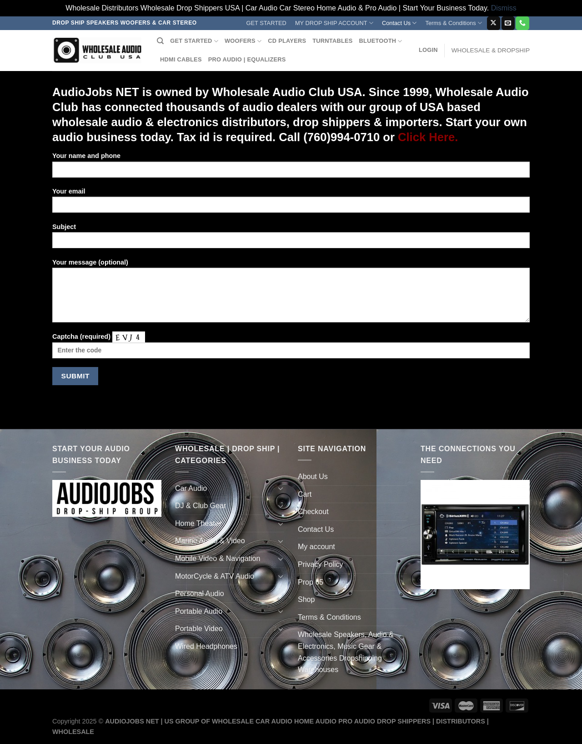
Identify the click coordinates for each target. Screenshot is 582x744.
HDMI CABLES (181, 59)
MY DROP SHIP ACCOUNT (334, 23)
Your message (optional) (291, 294)
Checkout (313, 511)
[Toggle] (280, 488)
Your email (291, 203)
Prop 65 (310, 582)
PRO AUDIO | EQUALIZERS (247, 59)
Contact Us (399, 23)
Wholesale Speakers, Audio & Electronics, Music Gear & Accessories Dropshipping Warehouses (346, 652)
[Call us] (522, 23)
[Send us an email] (508, 23)
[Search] (160, 41)
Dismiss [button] (504, 8)
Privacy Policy (320, 564)
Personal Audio (199, 593)
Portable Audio (198, 611)
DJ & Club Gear (200, 506)
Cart (304, 494)
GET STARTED (266, 23)
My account (316, 546)
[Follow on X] (493, 23)
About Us (313, 476)
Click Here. (428, 137)
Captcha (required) (291, 348)
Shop (306, 599)
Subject (291, 239)
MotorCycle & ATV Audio (214, 576)
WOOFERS (243, 41)
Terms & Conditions (454, 23)
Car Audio (191, 488)
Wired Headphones (206, 646)
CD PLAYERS (287, 40)
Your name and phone (291, 167)
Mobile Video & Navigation (217, 558)
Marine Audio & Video (210, 541)
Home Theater (198, 523)
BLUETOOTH (380, 41)
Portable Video (199, 628)
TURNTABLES (332, 40)
